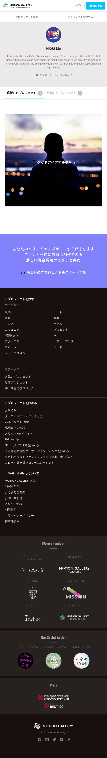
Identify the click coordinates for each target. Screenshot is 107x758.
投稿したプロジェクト (64, 93)
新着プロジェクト (16, 382)
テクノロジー (13, 341)
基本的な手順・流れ (17, 422)
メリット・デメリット (19, 433)
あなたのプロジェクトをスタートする (53, 272)
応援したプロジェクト (25, 93)
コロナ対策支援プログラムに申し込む (29, 462)
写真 (8, 318)
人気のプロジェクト (18, 376)
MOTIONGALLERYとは (20, 480)
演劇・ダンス (13, 335)
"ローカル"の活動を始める (22, 445)
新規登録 (96, 6)
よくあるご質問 (15, 492)
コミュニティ (13, 329)
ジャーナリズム (15, 353)
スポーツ (11, 347)
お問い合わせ (13, 498)
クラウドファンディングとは (24, 416)
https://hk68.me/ (60, 75)
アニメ (9, 323)
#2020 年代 (12, 486)
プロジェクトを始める (80, 17)
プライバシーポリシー (19, 515)
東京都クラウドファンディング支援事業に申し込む (38, 457)
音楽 (56, 318)
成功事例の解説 (15, 427)
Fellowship (12, 439)
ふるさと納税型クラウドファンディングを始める (37, 451)
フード (58, 347)
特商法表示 (12, 521)
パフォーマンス (64, 341)
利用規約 (11, 509)
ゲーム (58, 323)
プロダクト (61, 329)
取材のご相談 (13, 504)
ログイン (80, 5)
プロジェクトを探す (26, 17)
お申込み (11, 410)
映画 (8, 312)
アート (58, 312)
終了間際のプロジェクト (21, 388)
